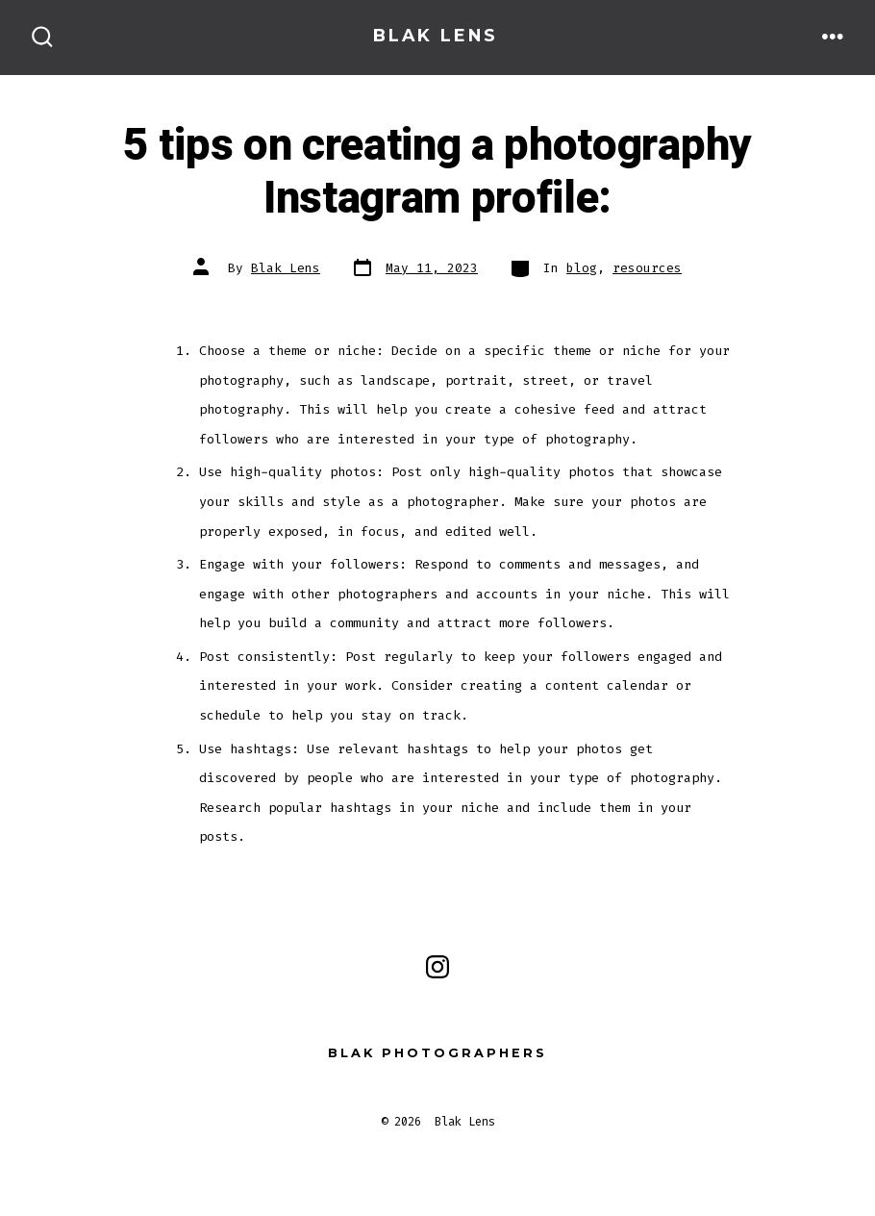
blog (581, 268)
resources (647, 268)
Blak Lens (285, 268)
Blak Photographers (437, 1053)
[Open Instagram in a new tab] (437, 967)
